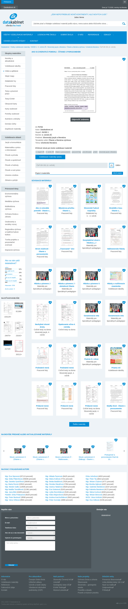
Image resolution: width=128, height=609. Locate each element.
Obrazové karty (11, 104)
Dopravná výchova (12, 250)
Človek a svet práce (12, 170)
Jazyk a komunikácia (13, 142)
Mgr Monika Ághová (93, 484)
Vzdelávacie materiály (9, 582)
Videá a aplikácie (11, 71)
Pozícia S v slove (91, 359)
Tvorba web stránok (7, 604)
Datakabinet (5, 47)
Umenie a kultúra (11, 175)
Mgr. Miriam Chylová (94, 482)
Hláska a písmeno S (91, 284)
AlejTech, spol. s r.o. (40, 604)
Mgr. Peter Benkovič (13, 497)
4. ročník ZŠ (42, 47)
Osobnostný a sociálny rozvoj (10, 223)
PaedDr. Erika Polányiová (15, 495)
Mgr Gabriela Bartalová (95, 489)
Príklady (105, 590)
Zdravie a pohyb (11, 180)
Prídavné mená (42, 406)
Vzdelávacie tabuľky (13, 66)
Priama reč (116, 368)
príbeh (95, 152)
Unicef (55, 582)
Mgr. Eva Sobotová (52, 489)
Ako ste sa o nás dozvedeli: (15, 533)
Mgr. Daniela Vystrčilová (14, 482)
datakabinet (105, 515)
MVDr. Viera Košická (94, 497)
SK (125, 2)
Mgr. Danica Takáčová (53, 487)
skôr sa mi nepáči (10, 277)
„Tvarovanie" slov (66, 249)
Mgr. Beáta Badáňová (53, 482)
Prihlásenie (7, 2)
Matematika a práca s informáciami (12, 148)
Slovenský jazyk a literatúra (57, 47)
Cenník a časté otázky (14, 41)
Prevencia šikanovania (111, 580)
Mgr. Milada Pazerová (53, 476)
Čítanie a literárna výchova (76, 47)
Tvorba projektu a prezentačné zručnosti (12, 242)
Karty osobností (11, 109)
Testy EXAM (9, 99)
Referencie (93, 35)
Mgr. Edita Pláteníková (13, 479)
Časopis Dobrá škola (37, 580)
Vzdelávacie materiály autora (50, 157)
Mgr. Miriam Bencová (94, 495)
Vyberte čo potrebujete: (13, 538)
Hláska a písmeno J (42, 284)
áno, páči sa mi (9, 271)
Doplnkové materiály (13, 129)
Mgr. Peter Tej (91, 479)
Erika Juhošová (92, 476)
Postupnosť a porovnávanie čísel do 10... (109, 457)
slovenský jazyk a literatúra (107, 152)
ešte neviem (8, 274)
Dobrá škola (67, 35)
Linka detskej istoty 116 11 (112, 582)
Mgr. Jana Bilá (10, 492)
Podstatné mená (42, 368)
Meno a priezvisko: (11, 518)
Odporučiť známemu (80, 119)
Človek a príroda (11, 155)
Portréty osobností (12, 114)
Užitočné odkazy (35, 582)
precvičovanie (87, 152)
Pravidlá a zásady (85, 590)
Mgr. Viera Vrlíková (12, 500)
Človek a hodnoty (11, 165)
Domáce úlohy (10, 124)
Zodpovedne (107, 587)
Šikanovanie (82, 582)
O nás (80, 35)
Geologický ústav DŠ (61, 585)
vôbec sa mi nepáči (11, 281)
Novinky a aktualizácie (9, 59)
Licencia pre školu (47, 35)
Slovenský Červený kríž (62, 580)
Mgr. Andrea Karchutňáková (56, 497)
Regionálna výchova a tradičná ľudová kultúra (13, 232)
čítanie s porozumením (63, 152)
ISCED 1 (34, 47)
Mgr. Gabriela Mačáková (95, 487)
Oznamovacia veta (91, 316)
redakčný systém (21, 604)
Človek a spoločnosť (13, 160)
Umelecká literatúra (92, 47)
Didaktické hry (10, 81)
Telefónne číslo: (10, 528)
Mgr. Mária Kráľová (52, 479)
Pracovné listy (10, 86)
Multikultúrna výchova (10, 207)
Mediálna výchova (12, 201)
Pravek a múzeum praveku (88, 593)
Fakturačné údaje (8, 587)
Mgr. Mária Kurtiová (93, 492)
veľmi (6, 267)
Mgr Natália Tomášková (14, 489)
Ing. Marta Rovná (11, 484)
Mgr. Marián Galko (12, 487)
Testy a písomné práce (11, 92)
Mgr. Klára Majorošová (54, 495)
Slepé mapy (9, 76)
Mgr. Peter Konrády (52, 500)
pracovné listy (76, 152)
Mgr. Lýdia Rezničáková (54, 492)
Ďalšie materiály (79, 424)
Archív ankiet (9, 289)
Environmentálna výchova (11, 195)
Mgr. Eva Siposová (12, 476)
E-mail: (7, 523)
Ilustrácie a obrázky (12, 119)
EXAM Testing (58, 587)
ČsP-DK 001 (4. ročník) (46, 165)
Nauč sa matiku (108, 585)
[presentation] (24, 557)
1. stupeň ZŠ (40, 152)
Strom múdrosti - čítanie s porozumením (42, 251)
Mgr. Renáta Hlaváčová (54, 484)
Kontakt (34, 41)
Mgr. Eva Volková (92, 500)
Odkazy (107, 35)
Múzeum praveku (60, 590)
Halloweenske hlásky (116, 249)
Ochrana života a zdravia (11, 215)
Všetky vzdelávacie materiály (18, 35)
